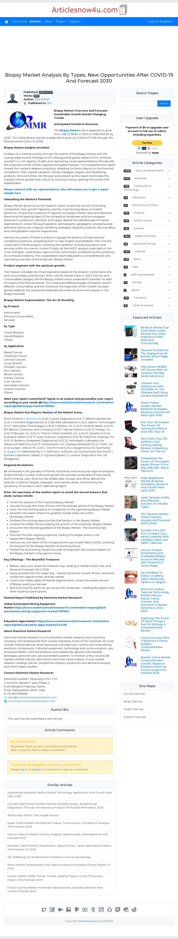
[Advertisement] (89, 47)
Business (140, 178)
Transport (140, 297)
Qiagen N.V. (14, 451)
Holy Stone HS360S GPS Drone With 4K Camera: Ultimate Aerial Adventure (154, 371)
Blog (48, 21)
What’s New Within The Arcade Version (33, 815)
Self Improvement (143, 274)
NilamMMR (42, 99)
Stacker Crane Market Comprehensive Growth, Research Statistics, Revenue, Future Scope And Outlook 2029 (156, 665)
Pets (135, 267)
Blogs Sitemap (133, 701)
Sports (135, 290)
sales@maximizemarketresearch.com (32, 697)
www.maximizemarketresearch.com (31, 701)
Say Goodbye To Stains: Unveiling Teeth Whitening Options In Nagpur (153, 577)
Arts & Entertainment (149, 170)
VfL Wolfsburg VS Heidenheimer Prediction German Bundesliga (49, 857)
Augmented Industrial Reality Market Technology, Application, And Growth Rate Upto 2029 (59, 794)
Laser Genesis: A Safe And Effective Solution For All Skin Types (155, 502)
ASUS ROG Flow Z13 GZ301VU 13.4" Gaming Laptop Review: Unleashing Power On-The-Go (154, 445)
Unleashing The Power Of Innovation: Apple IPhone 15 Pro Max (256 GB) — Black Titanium (155, 464)
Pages (60, 21)
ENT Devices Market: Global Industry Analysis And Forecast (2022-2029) (155, 518)
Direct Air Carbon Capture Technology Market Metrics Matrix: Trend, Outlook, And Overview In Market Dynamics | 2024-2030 (155, 600)
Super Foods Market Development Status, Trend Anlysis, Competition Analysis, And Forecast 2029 (58, 824)
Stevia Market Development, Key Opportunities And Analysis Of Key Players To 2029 (58, 866)
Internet (140, 251)
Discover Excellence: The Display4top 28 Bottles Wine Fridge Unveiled (155, 355)
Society (136, 282)
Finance (139, 212)
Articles (35, 21)
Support (74, 21)
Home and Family (144, 243)
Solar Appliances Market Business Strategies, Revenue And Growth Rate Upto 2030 (154, 484)
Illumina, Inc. (34, 418)
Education (139, 197)
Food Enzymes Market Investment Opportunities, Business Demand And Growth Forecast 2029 (54, 889)
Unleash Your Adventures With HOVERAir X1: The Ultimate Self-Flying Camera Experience (154, 389)
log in (23, 769)
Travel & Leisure (142, 305)
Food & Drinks (143, 220)
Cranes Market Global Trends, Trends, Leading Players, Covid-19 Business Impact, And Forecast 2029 (54, 878)
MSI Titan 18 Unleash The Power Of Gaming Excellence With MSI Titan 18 (155, 427)
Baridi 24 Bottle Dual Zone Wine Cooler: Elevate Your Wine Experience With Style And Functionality (155, 335)
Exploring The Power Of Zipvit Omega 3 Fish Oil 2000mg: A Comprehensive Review (155, 624)
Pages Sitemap (134, 709)
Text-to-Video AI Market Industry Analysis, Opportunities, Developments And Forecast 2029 (57, 836)
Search (164, 103)
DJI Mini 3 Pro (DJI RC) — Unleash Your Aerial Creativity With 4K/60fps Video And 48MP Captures (155, 537)
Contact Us (19, 21)
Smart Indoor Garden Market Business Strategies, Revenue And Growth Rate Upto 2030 (155, 409)
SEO (49, 103)
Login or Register (160, 21)
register (36, 769)
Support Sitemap (135, 717)
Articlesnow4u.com (91, 921)
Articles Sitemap (134, 693)
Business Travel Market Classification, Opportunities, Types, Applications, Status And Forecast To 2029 (59, 847)
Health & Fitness (145, 236)
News (137, 259)
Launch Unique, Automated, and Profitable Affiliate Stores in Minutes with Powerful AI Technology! (153, 557)
